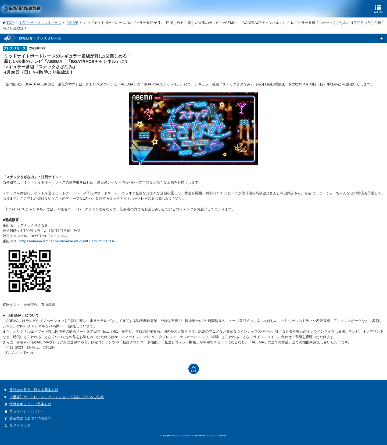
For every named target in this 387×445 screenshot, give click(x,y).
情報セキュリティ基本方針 (30, 404)
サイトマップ (19, 426)
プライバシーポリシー (26, 411)
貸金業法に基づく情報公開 (30, 418)
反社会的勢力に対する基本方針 (33, 390)
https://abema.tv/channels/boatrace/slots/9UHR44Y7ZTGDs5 (68, 241)
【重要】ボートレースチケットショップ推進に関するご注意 (56, 397)
